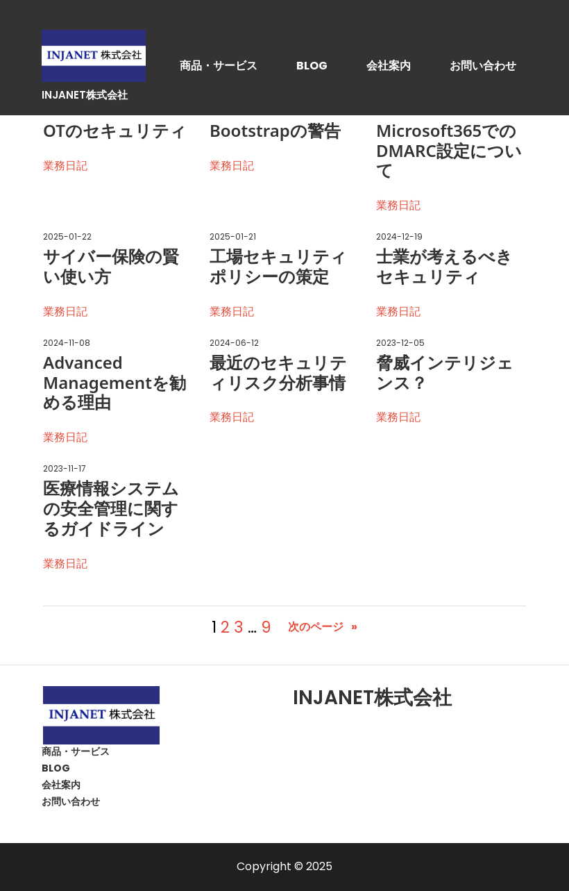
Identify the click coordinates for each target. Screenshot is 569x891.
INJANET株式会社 (85, 95)
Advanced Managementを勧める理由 (114, 383)
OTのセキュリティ (115, 131)
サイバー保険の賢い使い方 (111, 267)
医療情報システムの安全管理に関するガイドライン (111, 508)
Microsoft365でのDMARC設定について (449, 151)
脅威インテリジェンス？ (444, 373)
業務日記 (65, 166)
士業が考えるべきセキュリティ (444, 267)
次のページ (322, 627)
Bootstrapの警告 (275, 131)
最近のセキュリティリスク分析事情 (278, 373)
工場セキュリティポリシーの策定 (278, 267)
